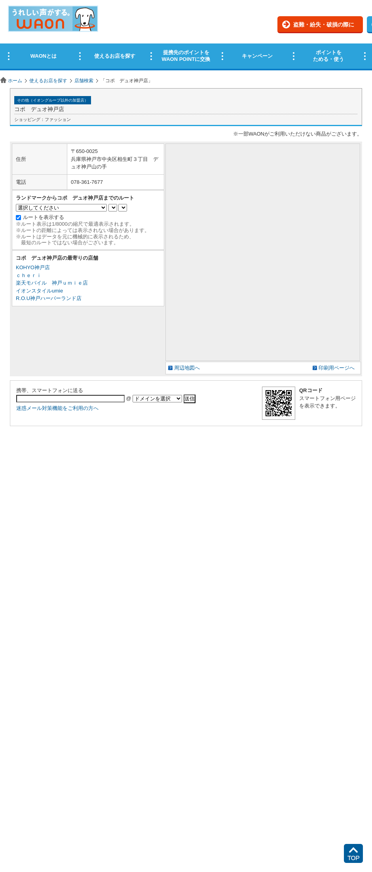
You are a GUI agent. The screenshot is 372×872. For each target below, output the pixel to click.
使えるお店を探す (48, 80)
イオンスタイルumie (39, 291)
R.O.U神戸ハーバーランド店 (49, 298)
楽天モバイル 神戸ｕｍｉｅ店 (52, 283)
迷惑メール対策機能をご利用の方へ (57, 408)
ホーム (15, 80)
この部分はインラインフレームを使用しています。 (186, 36)
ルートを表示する (43, 217)
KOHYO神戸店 (33, 267)
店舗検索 (83, 80)
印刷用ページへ (337, 368)
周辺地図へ (187, 368)
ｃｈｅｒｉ (29, 275)
